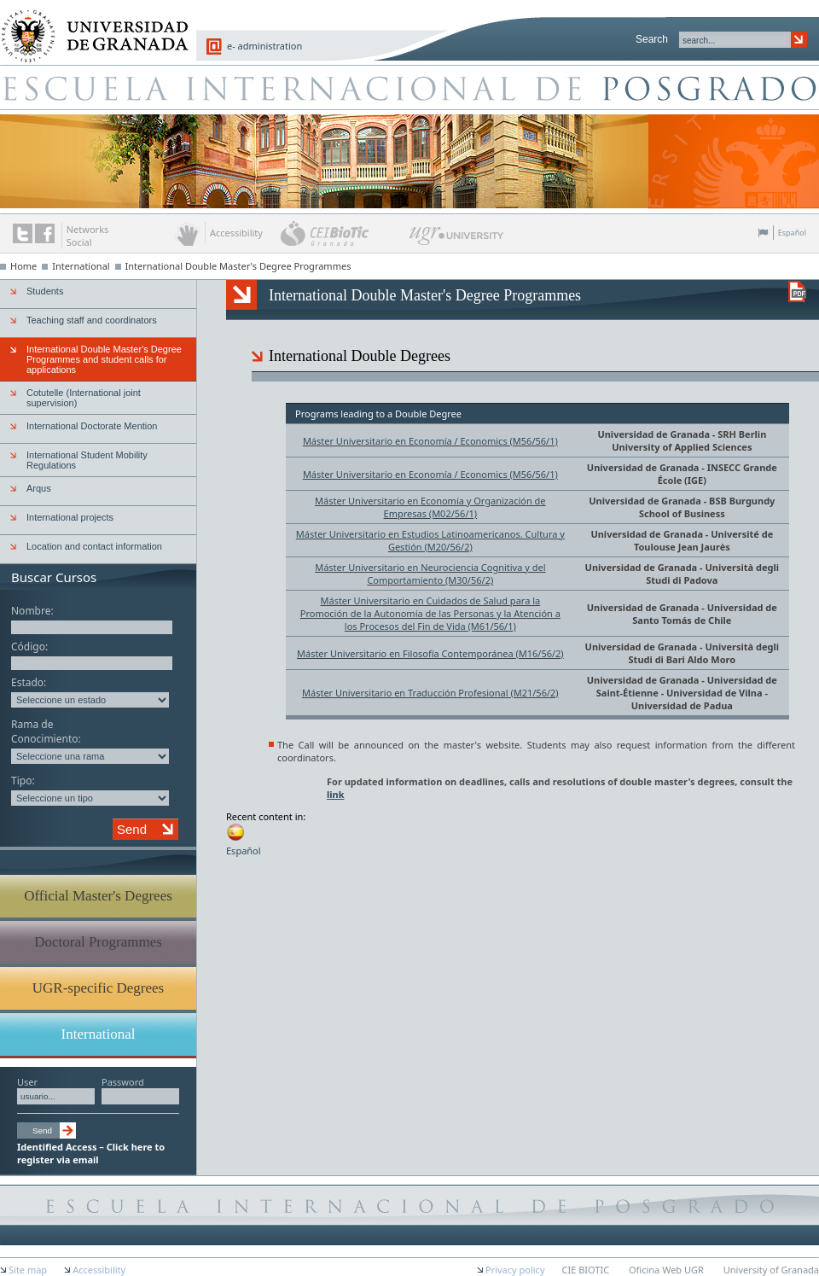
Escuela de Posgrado (409, 87)
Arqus (38, 488)
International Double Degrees (359, 355)
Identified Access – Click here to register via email (91, 1153)
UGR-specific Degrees (98, 988)
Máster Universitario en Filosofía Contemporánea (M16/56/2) (430, 653)
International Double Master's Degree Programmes (238, 265)
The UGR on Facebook (45, 233)
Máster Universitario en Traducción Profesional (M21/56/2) (430, 692)
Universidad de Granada (653, 434)
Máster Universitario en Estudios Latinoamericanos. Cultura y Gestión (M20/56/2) (430, 540)
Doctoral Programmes (98, 942)
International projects (69, 517)
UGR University (457, 240)
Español (792, 232)
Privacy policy (515, 1269)
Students (44, 291)
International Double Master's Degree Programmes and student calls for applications (104, 359)
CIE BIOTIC (586, 1269)
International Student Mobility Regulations (87, 460)
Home (23, 265)
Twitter (22, 233)
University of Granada (88, 26)
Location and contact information (94, 546)
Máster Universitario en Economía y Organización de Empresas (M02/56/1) (430, 507)
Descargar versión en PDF (797, 291)
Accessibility (99, 1269)
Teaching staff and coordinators (91, 320)
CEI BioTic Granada (343, 233)
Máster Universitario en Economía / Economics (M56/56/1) (430, 440)
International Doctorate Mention (91, 426)
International (81, 265)
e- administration (264, 45)
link (336, 794)
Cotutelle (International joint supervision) (83, 397)
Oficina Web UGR (666, 1269)
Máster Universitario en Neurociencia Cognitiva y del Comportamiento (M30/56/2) (430, 573)
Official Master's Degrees (98, 896)
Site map (28, 1269)
